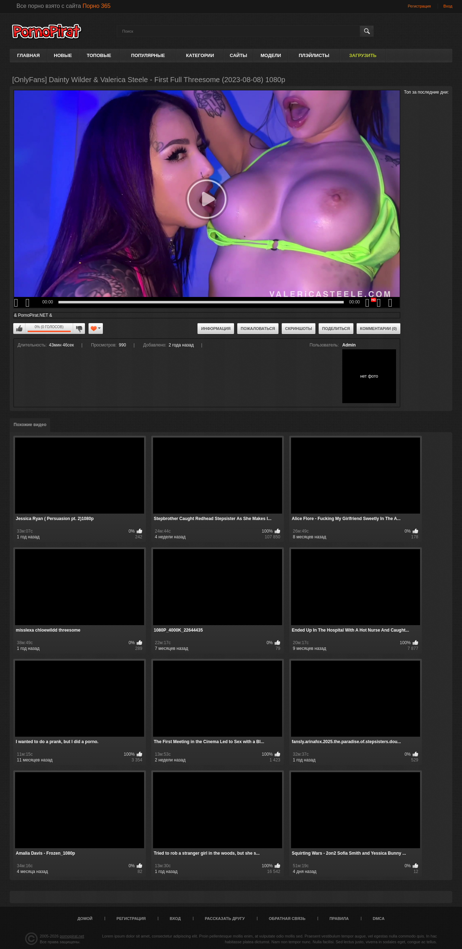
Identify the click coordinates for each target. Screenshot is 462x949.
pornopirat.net (72, 936)
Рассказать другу (225, 918)
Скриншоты (298, 328)
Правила (339, 918)
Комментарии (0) (378, 328)
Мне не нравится (79, 328)
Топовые (99, 55)
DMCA (379, 918)
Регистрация (419, 6)
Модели (271, 55)
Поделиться (336, 328)
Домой (84, 918)
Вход (447, 6)
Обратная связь (287, 918)
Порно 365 (96, 6)
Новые (63, 55)
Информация (215, 328)
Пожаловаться (258, 328)
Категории (200, 55)
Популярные (148, 55)
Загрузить (362, 55)
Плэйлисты (314, 55)
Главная (28, 55)
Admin (349, 345)
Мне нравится (19, 328)
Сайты (238, 55)
